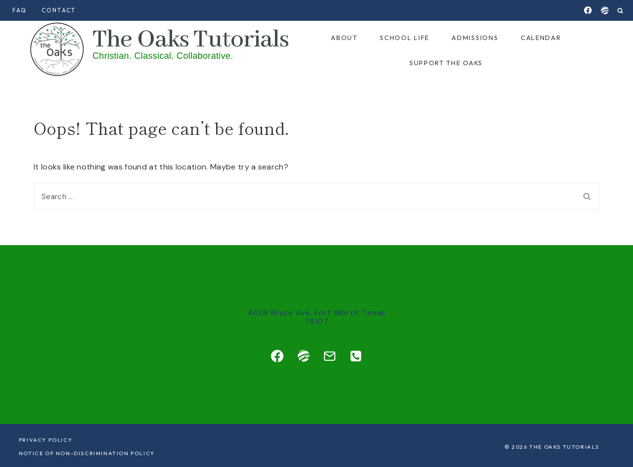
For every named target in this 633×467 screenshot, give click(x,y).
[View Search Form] (620, 10)
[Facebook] (587, 10)
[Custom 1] (303, 355)
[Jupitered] (604, 10)
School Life (404, 38)
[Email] (329, 355)
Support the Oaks (446, 63)
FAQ (19, 10)
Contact (59, 10)
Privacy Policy (45, 439)
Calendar (541, 38)
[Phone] (355, 355)
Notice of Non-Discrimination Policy (87, 453)
